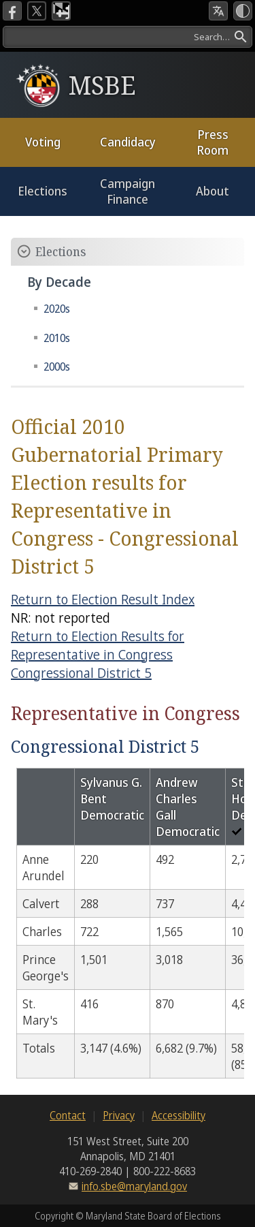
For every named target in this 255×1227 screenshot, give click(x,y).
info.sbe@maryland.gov (134, 1186)
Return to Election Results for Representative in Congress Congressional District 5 (97, 654)
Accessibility (178, 1115)
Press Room (212, 142)
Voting (43, 142)
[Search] (127, 37)
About (212, 191)
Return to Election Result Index (102, 599)
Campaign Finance (127, 191)
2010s (57, 337)
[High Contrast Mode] (242, 10)
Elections (42, 191)
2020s (57, 308)
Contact (68, 1115)
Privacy (119, 1115)
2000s (57, 366)
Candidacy (128, 142)
